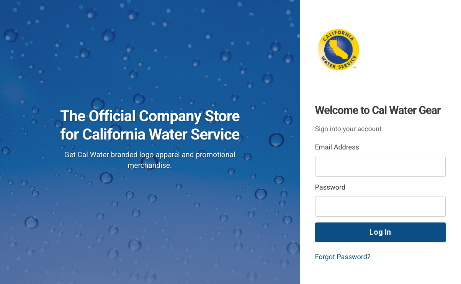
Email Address (337, 147)
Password (330, 187)
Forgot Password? (343, 257)
